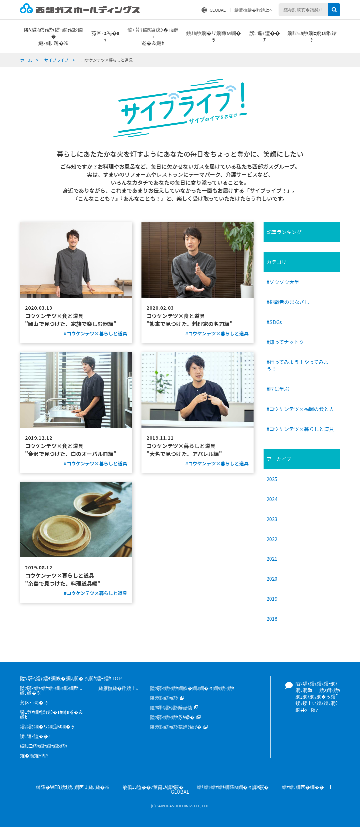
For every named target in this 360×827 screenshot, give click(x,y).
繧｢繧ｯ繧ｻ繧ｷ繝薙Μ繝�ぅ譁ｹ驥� (233, 787)
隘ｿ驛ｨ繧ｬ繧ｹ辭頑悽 (171, 707)
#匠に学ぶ (278, 388)
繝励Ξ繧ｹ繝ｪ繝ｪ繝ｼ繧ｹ (43, 745)
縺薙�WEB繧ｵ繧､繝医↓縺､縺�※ (72, 787)
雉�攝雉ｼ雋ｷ (34, 755)
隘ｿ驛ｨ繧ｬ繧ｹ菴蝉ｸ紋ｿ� (176, 726)
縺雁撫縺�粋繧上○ (253, 10)
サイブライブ (56, 60)
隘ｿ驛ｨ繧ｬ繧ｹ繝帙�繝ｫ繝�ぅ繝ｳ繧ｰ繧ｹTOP (71, 678)
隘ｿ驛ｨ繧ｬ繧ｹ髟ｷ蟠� (172, 717)
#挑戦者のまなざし (288, 301)
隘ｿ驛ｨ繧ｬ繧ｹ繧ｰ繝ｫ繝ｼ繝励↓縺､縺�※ (51, 690)
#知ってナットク (285, 341)
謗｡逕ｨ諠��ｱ (35, 736)
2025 (272, 478)
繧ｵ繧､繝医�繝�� (303, 787)
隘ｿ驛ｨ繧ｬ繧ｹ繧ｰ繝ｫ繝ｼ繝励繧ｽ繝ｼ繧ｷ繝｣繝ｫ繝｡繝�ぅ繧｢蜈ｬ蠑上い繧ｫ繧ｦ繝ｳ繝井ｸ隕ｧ (318, 696)
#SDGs (274, 321)
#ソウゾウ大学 (283, 281)
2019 (272, 598)
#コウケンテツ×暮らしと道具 (300, 428)
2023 (272, 518)
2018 (272, 618)
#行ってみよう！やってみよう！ (298, 365)
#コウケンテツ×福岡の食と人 (300, 408)
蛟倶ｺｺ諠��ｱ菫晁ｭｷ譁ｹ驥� (153, 787)
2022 (272, 538)
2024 (272, 498)
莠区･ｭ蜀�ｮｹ (34, 702)
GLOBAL (218, 10)
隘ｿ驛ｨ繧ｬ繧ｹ (164, 697)
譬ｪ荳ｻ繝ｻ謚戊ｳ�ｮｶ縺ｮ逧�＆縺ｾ (51, 714)
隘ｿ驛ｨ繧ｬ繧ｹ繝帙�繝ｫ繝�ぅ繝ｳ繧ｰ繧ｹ (192, 688)
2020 (272, 578)
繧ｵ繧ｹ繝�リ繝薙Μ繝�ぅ (47, 726)
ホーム (26, 60)
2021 (272, 558)
